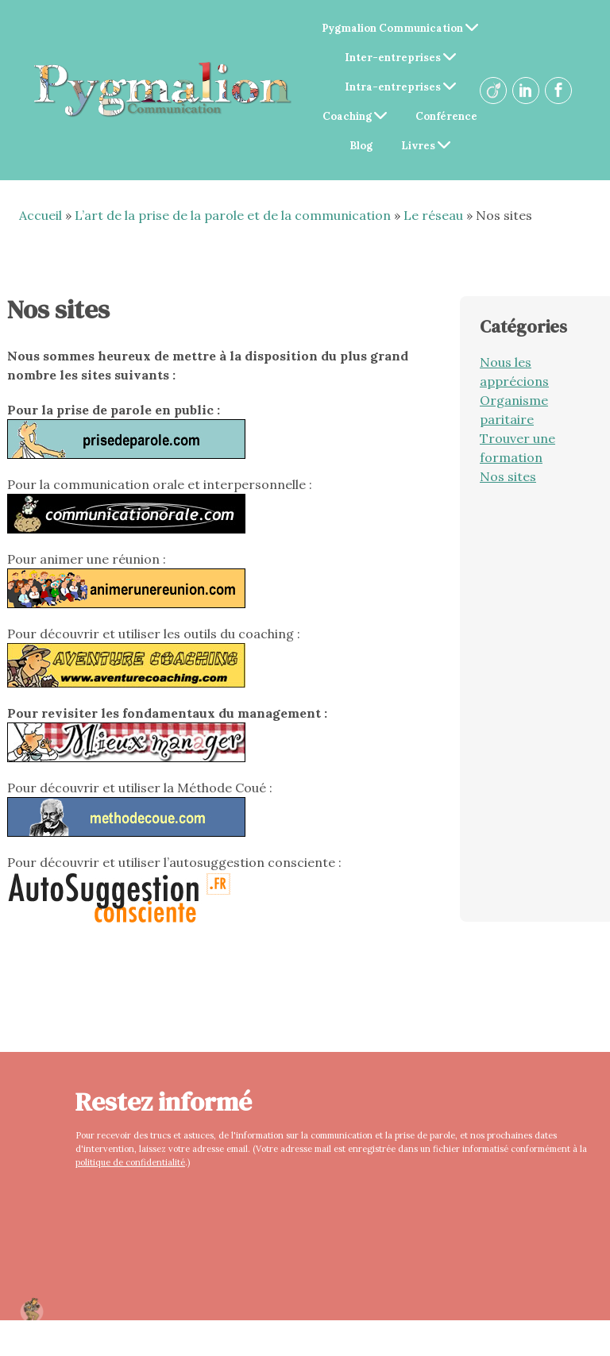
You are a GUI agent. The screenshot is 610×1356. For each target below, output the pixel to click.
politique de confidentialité (130, 1162)
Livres (425, 145)
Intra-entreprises (400, 87)
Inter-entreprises (400, 57)
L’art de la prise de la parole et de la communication (233, 215)
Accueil (40, 215)
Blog (361, 145)
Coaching (354, 116)
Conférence (446, 116)
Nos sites (508, 476)
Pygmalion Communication (400, 28)
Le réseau (433, 215)
